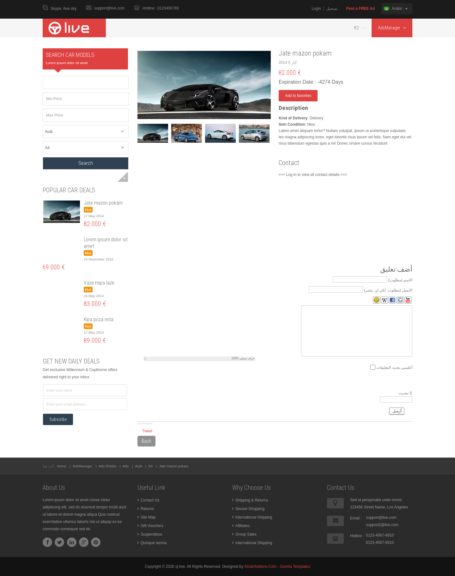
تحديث (403, 393)
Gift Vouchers (152, 526)
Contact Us (150, 500)
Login (316, 8)
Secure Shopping (249, 509)
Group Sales (246, 534)
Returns (147, 509)
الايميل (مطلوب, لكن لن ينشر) (388, 290)
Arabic (396, 8)
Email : (356, 518)
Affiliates (242, 526)
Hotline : (357, 536)
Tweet (147, 431)
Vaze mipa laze (99, 283)
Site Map (148, 517)
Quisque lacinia (154, 543)
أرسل (396, 411)
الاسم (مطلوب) (400, 280)
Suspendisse (151, 534)
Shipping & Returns (251, 500)
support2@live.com (382, 525)
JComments (145, 423)
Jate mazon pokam (103, 203)
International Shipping (253, 517)
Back (146, 441)
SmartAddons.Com (260, 566)
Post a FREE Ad (360, 8)
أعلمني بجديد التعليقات (394, 367)
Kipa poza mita (98, 319)
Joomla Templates (295, 566)
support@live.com (109, 8)
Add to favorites (298, 95)
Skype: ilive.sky (63, 9)
